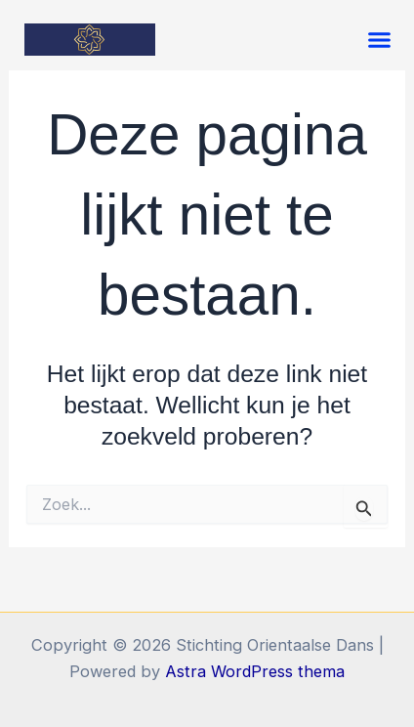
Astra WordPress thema (255, 671)
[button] (379, 40)
